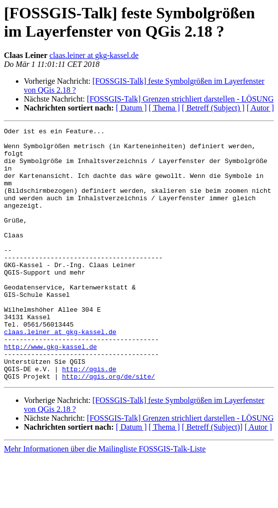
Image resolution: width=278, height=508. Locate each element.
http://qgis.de (89, 417)
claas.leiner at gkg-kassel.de (94, 55)
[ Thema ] (164, 108)
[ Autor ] (260, 108)
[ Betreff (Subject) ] (213, 108)
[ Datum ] (131, 108)
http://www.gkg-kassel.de (50, 391)
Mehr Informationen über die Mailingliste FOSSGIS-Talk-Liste (105, 499)
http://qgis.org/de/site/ (108, 426)
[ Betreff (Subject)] (212, 477)
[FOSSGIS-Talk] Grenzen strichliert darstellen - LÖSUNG (180, 99)
